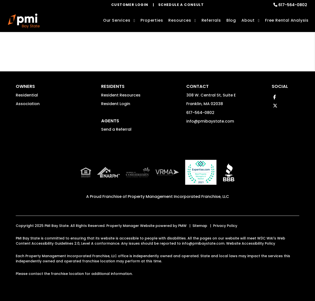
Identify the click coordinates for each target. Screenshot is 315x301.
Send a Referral (116, 129)
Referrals (211, 20)
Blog (231, 20)
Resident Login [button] (115, 104)
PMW (182, 225)
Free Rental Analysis (287, 20)
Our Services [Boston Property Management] (116, 20)
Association (28, 104)
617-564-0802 (292, 5)
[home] (24, 21)
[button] (274, 97)
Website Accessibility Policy (250, 243)
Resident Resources (121, 95)
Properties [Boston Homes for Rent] (152, 20)
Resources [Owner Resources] (179, 20)
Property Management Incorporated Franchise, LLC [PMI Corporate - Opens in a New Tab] (178, 196)
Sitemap (199, 225)
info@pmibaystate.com (210, 121)
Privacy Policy (225, 225)
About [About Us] (248, 20)
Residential (27, 95)
